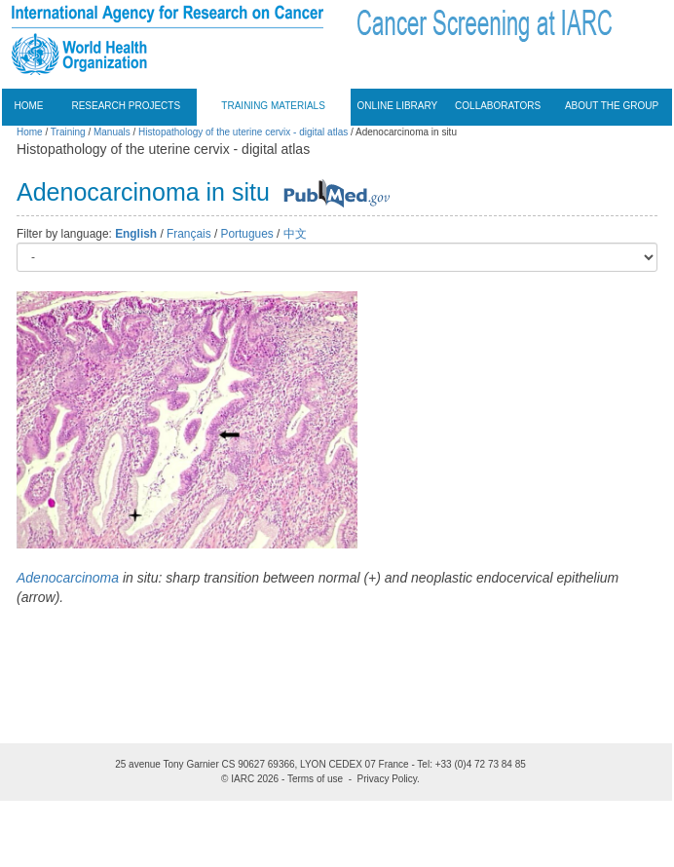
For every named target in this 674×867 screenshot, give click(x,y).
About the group (611, 105)
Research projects (125, 105)
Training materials (273, 105)
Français (189, 234)
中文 (295, 234)
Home (29, 105)
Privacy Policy (387, 778)
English (136, 234)
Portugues (247, 234)
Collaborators (498, 105)
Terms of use (315, 778)
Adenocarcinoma (68, 577)
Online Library (397, 105)
